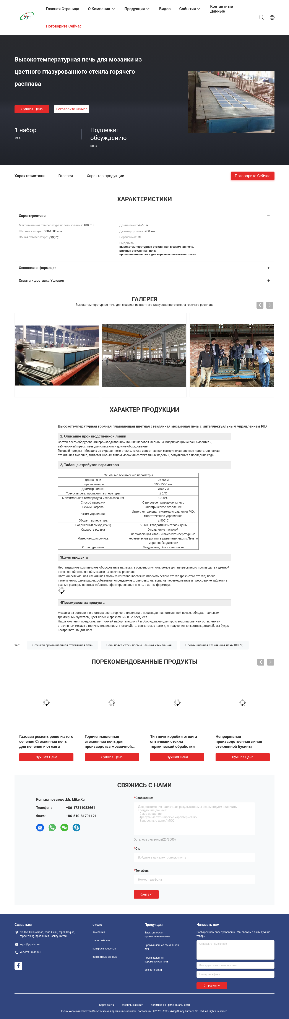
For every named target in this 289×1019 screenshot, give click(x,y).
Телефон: (142, 870)
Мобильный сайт (132, 1004)
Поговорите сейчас (71, 109)
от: (137, 848)
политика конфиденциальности (170, 1004)
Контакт (146, 894)
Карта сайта (106, 1004)
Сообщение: (144, 798)
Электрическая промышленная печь (157, 934)
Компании (99, 932)
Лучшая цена (32, 109)
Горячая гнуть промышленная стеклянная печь (45, 741)
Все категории (153, 969)
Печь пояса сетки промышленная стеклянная (139, 645)
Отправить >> (212, 985)
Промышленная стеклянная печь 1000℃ (214, 645)
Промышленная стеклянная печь (161, 947)
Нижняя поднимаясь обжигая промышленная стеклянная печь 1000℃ (108, 741)
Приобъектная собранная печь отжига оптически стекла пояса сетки (174, 741)
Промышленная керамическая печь (156, 959)
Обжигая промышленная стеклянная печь (62, 645)
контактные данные (105, 956)
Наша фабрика (101, 940)
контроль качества (104, 948)
